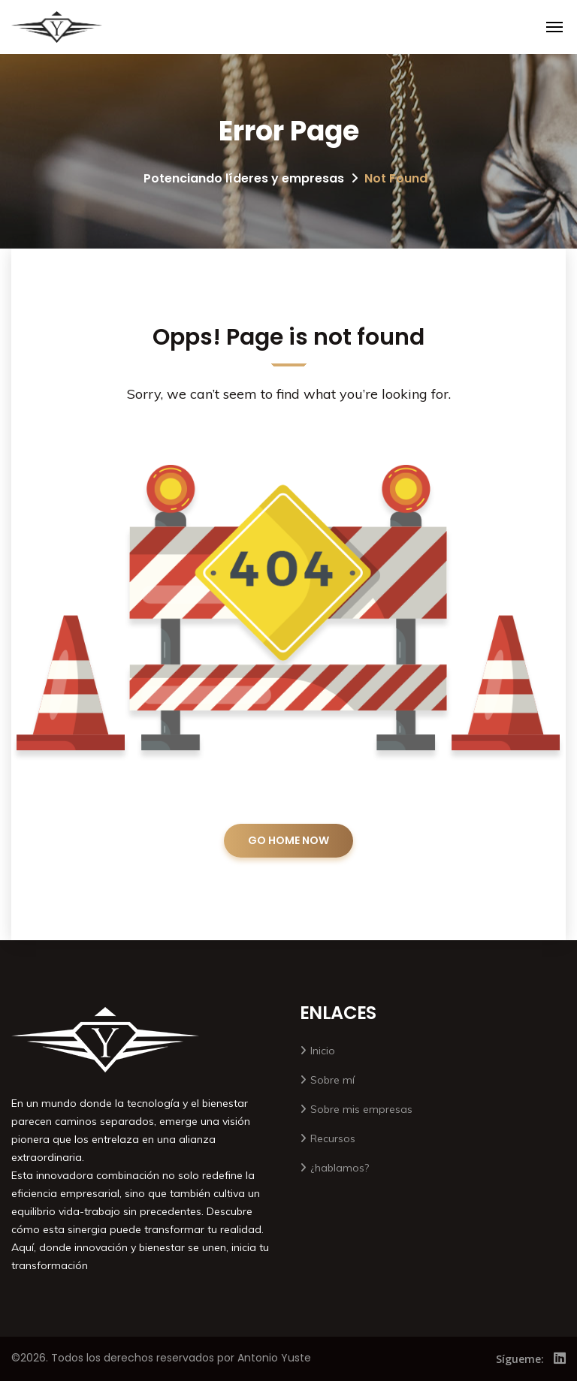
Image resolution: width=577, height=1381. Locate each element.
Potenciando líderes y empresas (243, 178)
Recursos (332, 1138)
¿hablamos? (339, 1167)
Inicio (322, 1050)
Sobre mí (332, 1080)
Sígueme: (520, 1359)
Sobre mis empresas (361, 1109)
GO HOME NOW (288, 840)
